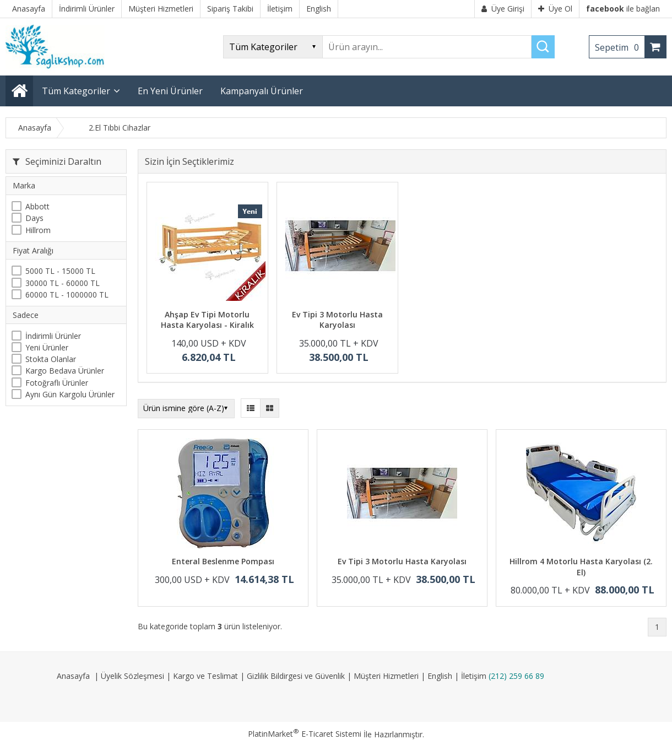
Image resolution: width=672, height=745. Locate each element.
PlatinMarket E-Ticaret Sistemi (304, 733)
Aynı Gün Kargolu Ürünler (70, 394)
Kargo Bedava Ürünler (64, 370)
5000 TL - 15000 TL (60, 271)
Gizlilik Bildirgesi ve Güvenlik (296, 676)
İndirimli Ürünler (53, 336)
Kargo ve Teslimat (205, 676)
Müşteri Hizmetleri (386, 676)
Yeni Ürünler (46, 347)
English (439, 676)
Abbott (37, 206)
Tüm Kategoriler (76, 91)
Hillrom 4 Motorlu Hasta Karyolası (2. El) (581, 566)
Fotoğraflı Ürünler (56, 382)
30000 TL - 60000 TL (62, 283)
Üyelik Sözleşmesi (132, 676)
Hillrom (38, 230)
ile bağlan (623, 8)
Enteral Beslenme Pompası (223, 561)
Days (34, 218)
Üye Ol (555, 8)
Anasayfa (73, 676)
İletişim (473, 676)
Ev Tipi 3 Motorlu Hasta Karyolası (337, 320)
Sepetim (619, 47)
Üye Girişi (502, 8)
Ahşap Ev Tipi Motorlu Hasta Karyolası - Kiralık (207, 320)
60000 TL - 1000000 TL (67, 294)
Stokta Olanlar (50, 359)
